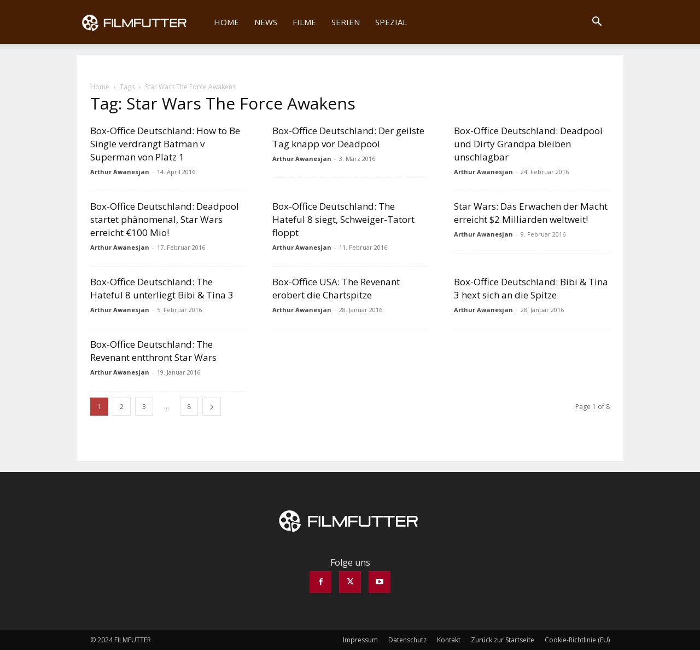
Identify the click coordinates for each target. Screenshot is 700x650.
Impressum (360, 640)
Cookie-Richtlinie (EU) (577, 640)
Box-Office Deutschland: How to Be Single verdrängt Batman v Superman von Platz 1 (165, 143)
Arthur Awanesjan (119, 172)
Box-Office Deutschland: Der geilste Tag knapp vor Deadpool (348, 137)
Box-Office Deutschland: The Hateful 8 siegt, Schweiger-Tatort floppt (343, 219)
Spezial (391, 21)
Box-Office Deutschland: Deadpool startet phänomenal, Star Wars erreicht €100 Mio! (164, 219)
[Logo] (141, 22)
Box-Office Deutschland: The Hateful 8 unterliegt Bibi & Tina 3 (162, 288)
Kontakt (448, 640)
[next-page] (211, 407)
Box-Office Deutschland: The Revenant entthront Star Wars (153, 351)
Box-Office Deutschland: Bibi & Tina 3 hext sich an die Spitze (531, 288)
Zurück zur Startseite (502, 640)
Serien (345, 21)
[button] (597, 22)
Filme (304, 21)
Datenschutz (407, 640)
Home (226, 21)
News (265, 21)
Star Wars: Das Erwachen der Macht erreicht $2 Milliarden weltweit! (531, 213)
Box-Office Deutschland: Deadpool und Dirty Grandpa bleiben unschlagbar (528, 143)
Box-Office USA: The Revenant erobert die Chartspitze (336, 288)
